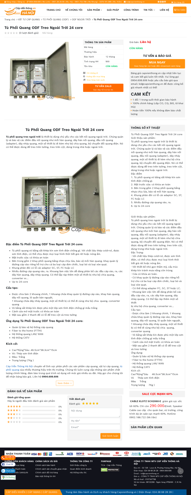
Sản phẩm (94, 10)
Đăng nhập (11, 2)
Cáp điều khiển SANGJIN (16, 472)
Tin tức (149, 10)
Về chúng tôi (73, 10)
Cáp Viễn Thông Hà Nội (19, 366)
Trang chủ (54, 10)
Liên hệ (164, 10)
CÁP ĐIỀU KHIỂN (15, 492)
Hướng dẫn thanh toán (14, 469)
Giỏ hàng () (177, 2)
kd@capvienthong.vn (135, 2)
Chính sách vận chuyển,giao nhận (51, 469)
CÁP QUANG (50, 492)
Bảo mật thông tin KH (45, 476)
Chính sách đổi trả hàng (46, 472)
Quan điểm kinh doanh (80, 469)
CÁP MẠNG (34, 492)
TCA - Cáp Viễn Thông (111, 465)
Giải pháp (113, 10)
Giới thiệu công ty (78, 465)
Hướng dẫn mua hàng (94, 76)
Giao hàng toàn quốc (94, 80)
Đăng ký (21, 2)
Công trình (131, 10)
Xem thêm (65, 383)
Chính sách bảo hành (45, 465)
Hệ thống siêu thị (78, 472)
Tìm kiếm (179, 10)
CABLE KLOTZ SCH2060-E (146, 401)
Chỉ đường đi (90, 73)
